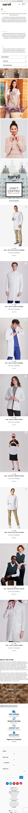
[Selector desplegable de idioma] (24, 3)
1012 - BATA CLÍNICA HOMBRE (14, 363)
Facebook (14, 741)
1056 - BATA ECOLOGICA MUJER (14, 532)
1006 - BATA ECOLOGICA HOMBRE (14, 250)
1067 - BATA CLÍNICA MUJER (14, 645)
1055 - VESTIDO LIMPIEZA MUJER (14, 476)
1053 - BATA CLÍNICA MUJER (14, 419)
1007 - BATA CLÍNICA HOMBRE (14, 306)
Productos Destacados (14, 200)
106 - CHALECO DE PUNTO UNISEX (14, 588)
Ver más (14, 698)
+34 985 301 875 (20, 1)
